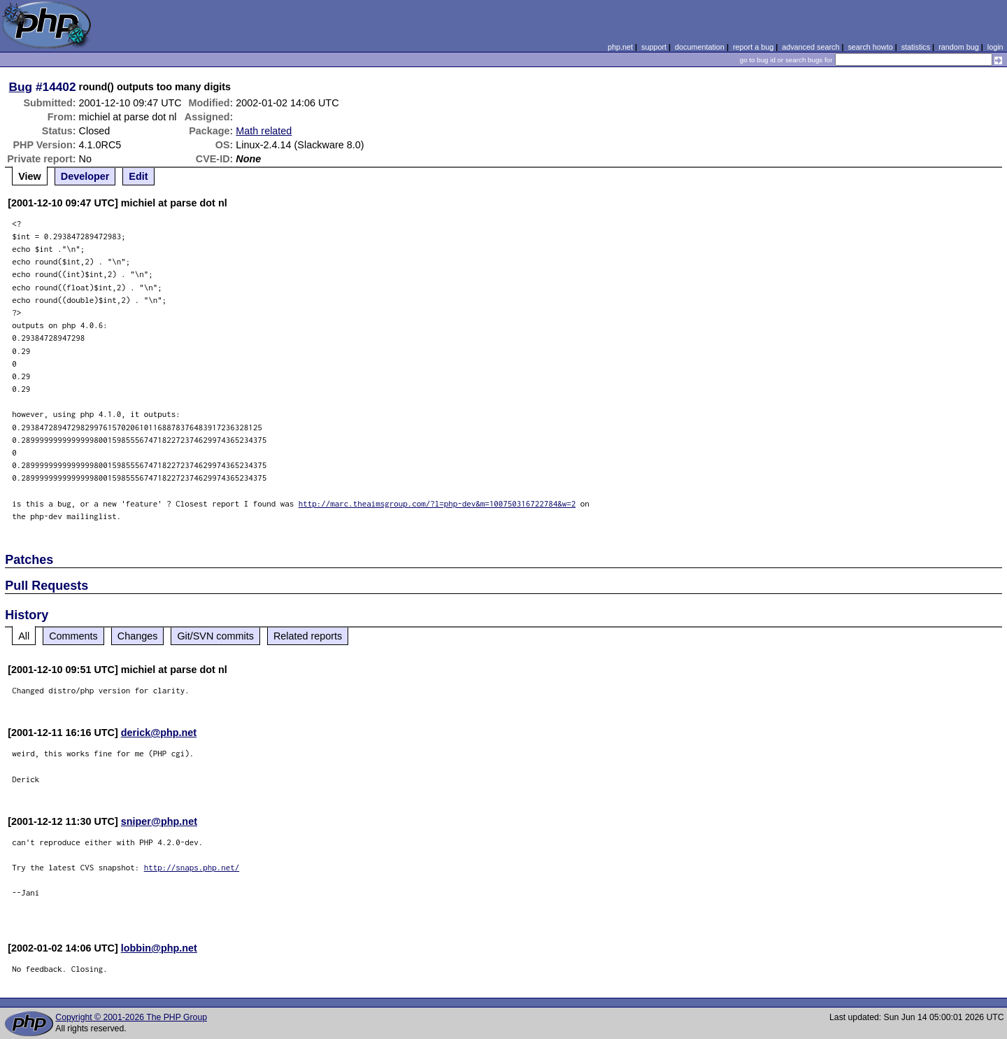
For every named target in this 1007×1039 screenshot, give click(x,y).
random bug (958, 47)
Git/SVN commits (215, 636)
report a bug (753, 47)
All (23, 636)
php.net (620, 47)
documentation (699, 47)
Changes (137, 636)
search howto (870, 47)
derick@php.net (159, 732)
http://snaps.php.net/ (192, 867)
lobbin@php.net (159, 948)
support (653, 47)
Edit (138, 176)
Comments (73, 636)
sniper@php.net (159, 821)
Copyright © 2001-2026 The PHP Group (131, 1017)
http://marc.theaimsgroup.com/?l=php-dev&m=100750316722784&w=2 (437, 503)
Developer (85, 176)
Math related (264, 130)
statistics (915, 47)
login (995, 47)
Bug (21, 87)
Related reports (307, 636)
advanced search (810, 47)
